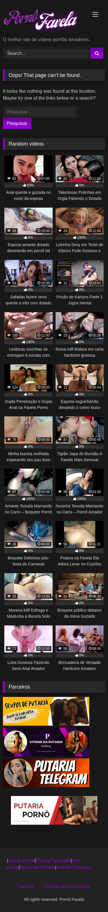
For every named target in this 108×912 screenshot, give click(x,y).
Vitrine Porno (21, 860)
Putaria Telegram (53, 860)
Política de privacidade (67, 886)
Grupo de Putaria (37, 867)
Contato (26, 886)
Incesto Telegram (73, 867)
